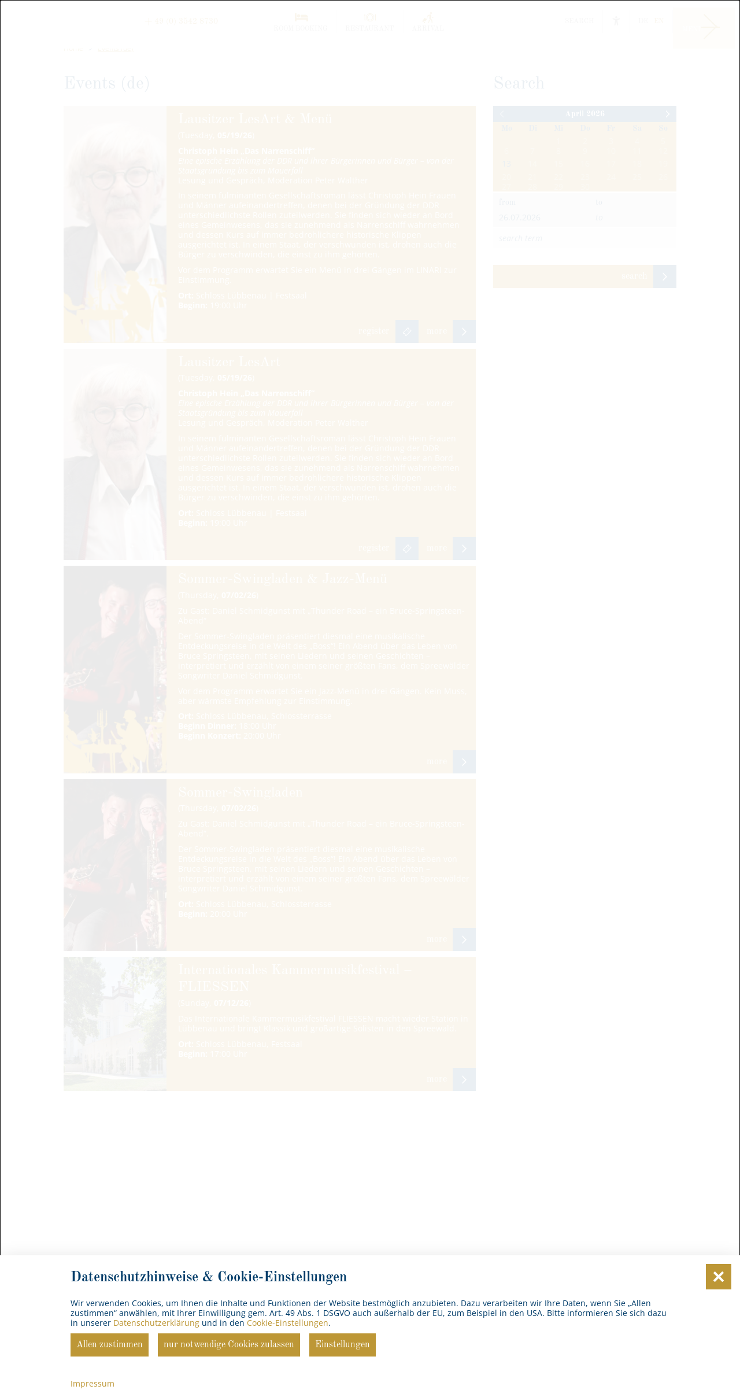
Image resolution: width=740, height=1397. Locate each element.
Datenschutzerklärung (156, 1322)
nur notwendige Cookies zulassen (229, 1345)
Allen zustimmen (109, 1345)
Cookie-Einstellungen (287, 1322)
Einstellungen (342, 1345)
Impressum (92, 1383)
